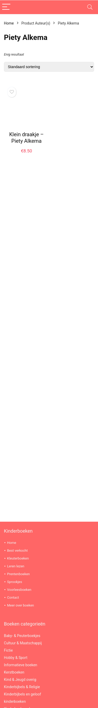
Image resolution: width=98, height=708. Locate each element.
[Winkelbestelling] (49, 67)
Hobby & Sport (15, 658)
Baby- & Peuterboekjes (22, 636)
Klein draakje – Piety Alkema (26, 137)
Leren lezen (15, 566)
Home (9, 23)
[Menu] (6, 7)
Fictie (8, 650)
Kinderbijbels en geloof (22, 694)
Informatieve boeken (20, 665)
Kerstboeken (14, 672)
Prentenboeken (18, 574)
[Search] (90, 7)
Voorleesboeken (19, 590)
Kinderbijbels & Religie (22, 687)
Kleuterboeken (18, 558)
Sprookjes (14, 582)
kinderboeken (15, 701)
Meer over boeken (20, 605)
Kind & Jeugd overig (20, 679)
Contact (13, 597)
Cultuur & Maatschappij (23, 643)
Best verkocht (17, 550)
